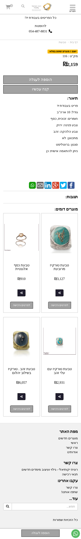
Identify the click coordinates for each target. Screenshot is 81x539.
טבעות (62, 42)
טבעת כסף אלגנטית (21, 267)
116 (64, 56)
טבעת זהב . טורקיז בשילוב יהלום (21, 371)
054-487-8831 (38, 31)
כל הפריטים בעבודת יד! (40, 17)
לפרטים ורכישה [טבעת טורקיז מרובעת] (59, 305)
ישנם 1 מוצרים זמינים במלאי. (62, 51)
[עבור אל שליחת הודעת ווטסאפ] (75, 533)
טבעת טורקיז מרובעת (59, 267)
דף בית (74, 42)
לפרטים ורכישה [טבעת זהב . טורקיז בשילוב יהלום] (21, 408)
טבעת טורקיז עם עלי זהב (59, 371)
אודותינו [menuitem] (72, 452)
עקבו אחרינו (68, 481)
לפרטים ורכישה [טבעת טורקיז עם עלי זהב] (59, 408)
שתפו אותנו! (69, 492)
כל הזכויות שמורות (65, 520)
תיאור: (72, 98)
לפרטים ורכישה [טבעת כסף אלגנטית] (21, 305)
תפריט (72, 11)
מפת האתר (68, 432)
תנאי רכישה (70, 474)
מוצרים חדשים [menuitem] (68, 438)
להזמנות (40, 26)
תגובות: (71, 197)
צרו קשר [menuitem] (72, 447)
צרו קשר (71, 463)
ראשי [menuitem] (74, 443)
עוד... (73, 499)
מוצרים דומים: (66, 209)
